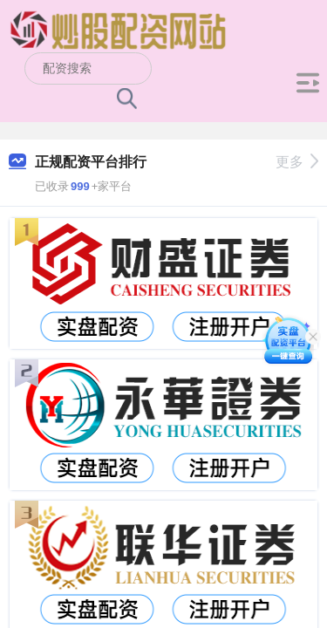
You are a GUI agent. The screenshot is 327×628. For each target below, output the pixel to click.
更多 (297, 161)
